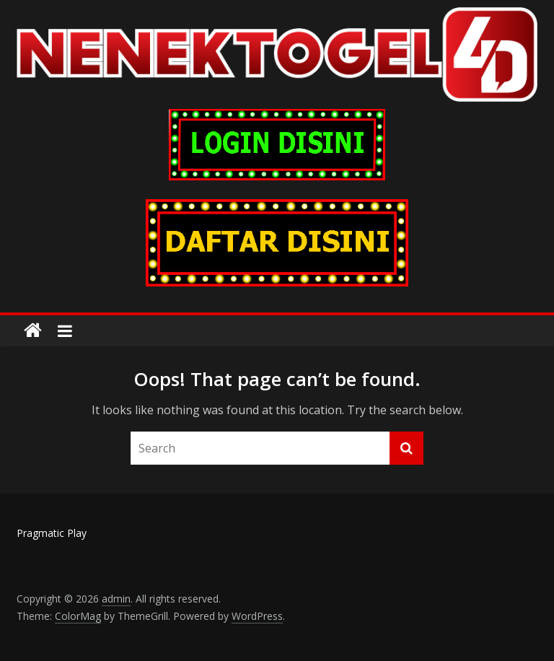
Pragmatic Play (52, 533)
